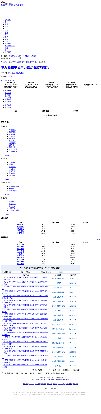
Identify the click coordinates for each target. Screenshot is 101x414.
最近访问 (8, 105)
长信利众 (20, 224)
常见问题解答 (35, 379)
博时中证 (20, 231)
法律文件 (12, 143)
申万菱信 (20, 233)
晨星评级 (12, 202)
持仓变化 (12, 164)
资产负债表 (13, 191)
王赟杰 (11, 77)
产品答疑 (75, 384)
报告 (6, 41)
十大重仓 (12, 162)
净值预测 (26, 56)
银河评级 (12, 206)
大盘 (6, 28)
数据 (6, 39)
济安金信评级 (14, 210)
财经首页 (4, 5)
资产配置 (12, 167)
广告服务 (37, 384)
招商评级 (12, 208)
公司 (6, 35)
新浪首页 (11, 5)
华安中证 (20, 227)
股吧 (6, 50)
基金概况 (8, 91)
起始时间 (5, 272)
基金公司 (8, 93)
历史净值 (8, 97)
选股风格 (12, 175)
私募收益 (33, 56)
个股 (6, 31)
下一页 (47, 370)
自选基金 (8, 52)
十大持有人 (13, 151)
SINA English (61, 384)
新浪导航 (19, 5)
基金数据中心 (10, 46)
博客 (6, 48)
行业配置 (12, 169)
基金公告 (12, 141)
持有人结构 (13, 149)
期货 (6, 26)
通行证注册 (69, 384)
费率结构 (8, 95)
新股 (6, 37)
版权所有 (53, 388)
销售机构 (12, 145)
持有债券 (12, 173)
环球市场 (8, 43)
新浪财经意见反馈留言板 (62, 379)
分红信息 (8, 101)
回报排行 (19, 56)
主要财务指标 (14, 186)
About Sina (31, 384)
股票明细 (12, 171)
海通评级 (12, 204)
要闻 (6, 33)
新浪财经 (4, 62)
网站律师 (55, 384)
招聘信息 (49, 384)
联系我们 (43, 384)
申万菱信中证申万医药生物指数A (25, 62)
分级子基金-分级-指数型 (15, 73)
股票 (6, 24)
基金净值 (12, 56)
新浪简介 (25, 384)
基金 (6, 22)
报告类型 (44, 272)
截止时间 (24, 272)
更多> (97, 239)
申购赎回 (8, 99)
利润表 (11, 188)
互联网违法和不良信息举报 (46, 379)
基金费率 (12, 132)
